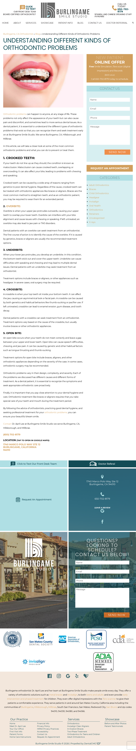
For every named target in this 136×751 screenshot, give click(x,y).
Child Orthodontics (99, 193)
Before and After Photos (115, 723)
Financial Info (43, 723)
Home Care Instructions (20, 737)
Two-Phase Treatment (77, 731)
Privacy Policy (43, 726)
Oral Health (95, 206)
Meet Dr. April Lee (18, 726)
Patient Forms (16, 734)
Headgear (94, 197)
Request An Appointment (33, 499)
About (17, 23)
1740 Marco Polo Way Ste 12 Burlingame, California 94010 (21, 447)
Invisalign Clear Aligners (78, 726)
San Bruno (111, 707)
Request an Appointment (110, 168)
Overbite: (13, 206)
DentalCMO (92, 743)
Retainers (94, 214)
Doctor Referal (102, 464)
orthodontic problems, (56, 412)
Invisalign (94, 201)
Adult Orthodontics (99, 185)
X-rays (92, 222)
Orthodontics (96, 210)
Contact (7, 424)
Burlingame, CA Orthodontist (18, 34)
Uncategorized (96, 218)
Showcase (47, 23)
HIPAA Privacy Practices (48, 729)
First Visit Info (16, 731)
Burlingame (27, 707)
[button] (133, 23)
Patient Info (65, 23)
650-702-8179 (102, 79)
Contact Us (95, 23)
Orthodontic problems (14, 114)
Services (31, 23)
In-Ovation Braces (75, 729)
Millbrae (52, 707)
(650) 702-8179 (11, 434)
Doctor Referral (116, 23)
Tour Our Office (17, 729)
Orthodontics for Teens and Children (83, 734)
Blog (80, 23)
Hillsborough (40, 707)
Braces (92, 189)
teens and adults (95, 695)
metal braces (56, 695)
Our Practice (19, 719)
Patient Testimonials (114, 726)
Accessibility (42, 731)
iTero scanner (109, 699)
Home (5, 23)
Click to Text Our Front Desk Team (34, 464)
